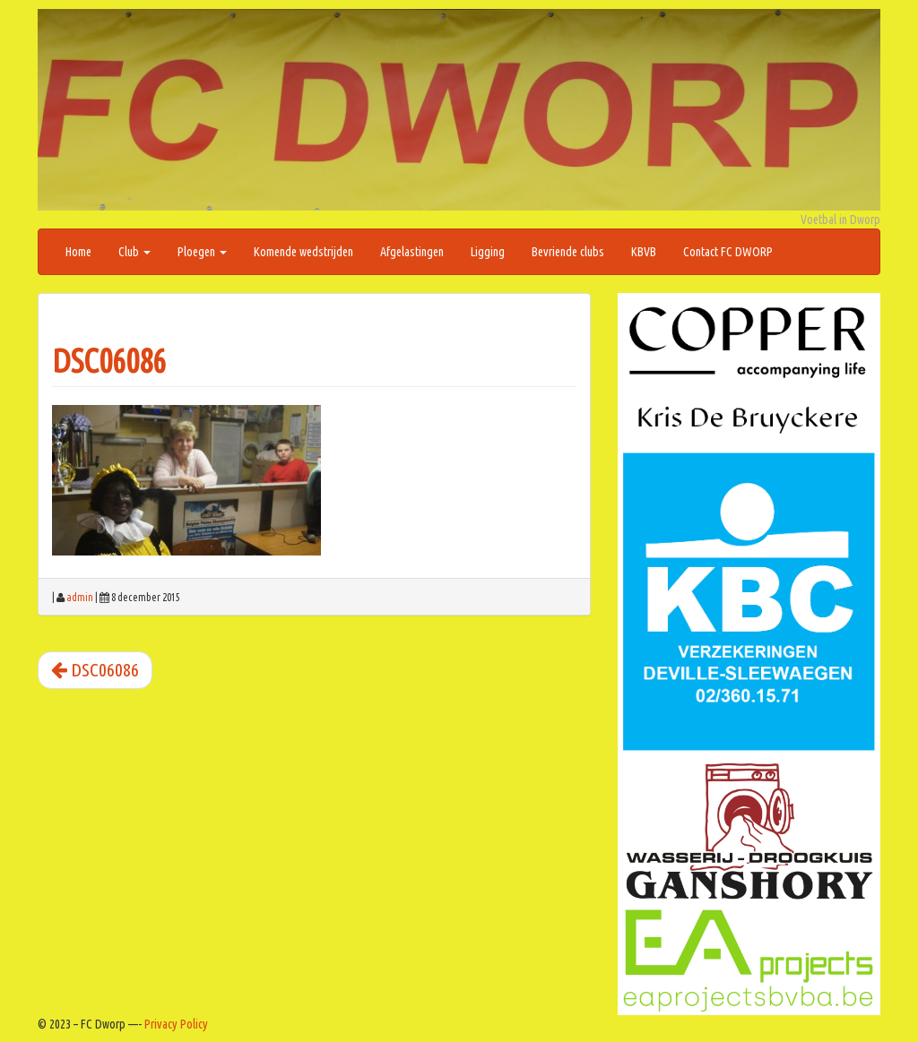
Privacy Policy (176, 1024)
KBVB (643, 252)
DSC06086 (109, 360)
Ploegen (202, 252)
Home (78, 252)
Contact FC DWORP (728, 252)
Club (134, 252)
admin (79, 597)
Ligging (488, 252)
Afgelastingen (412, 252)
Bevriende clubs (568, 252)
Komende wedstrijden (303, 252)
